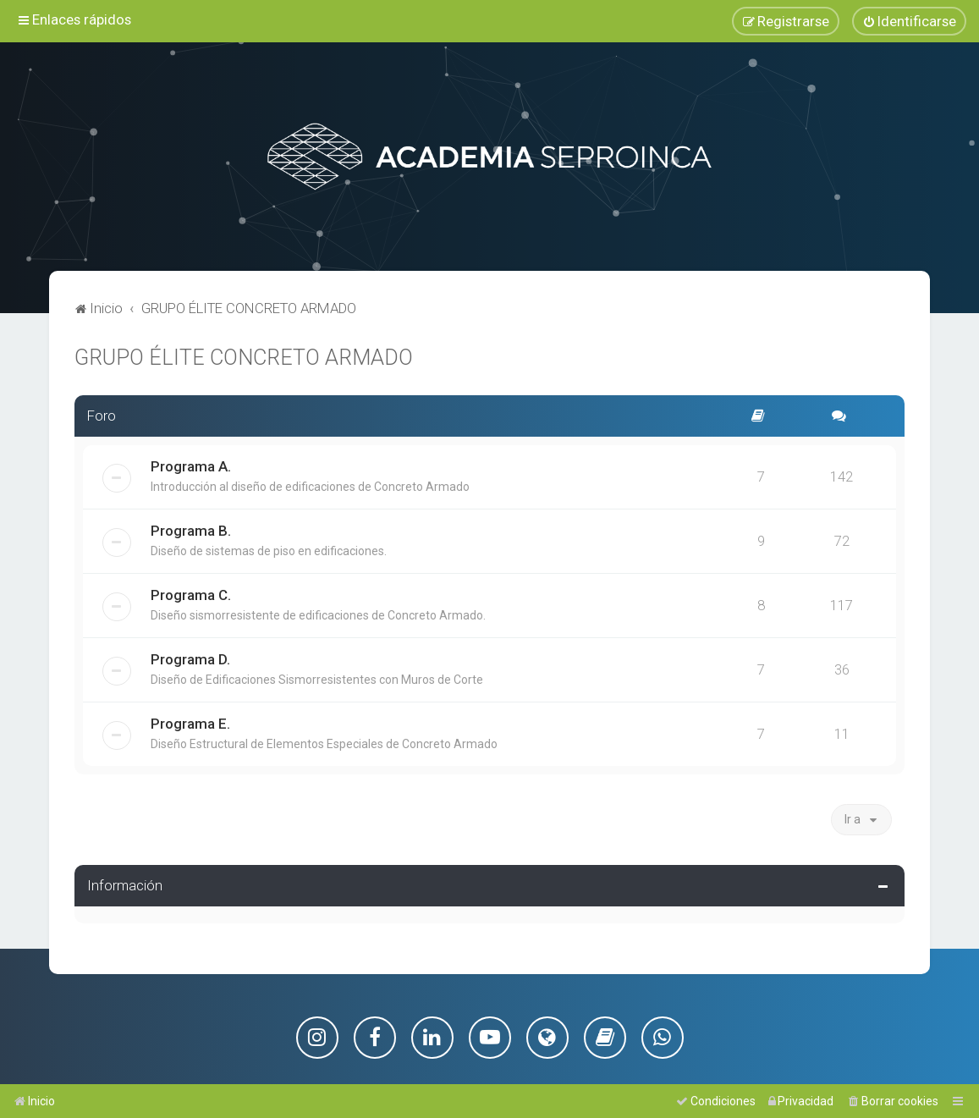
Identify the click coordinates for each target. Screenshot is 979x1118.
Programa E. (190, 722)
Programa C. (191, 594)
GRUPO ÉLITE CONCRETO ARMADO (243, 356)
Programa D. (190, 658)
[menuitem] (909, 21)
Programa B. (191, 529)
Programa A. (191, 465)
